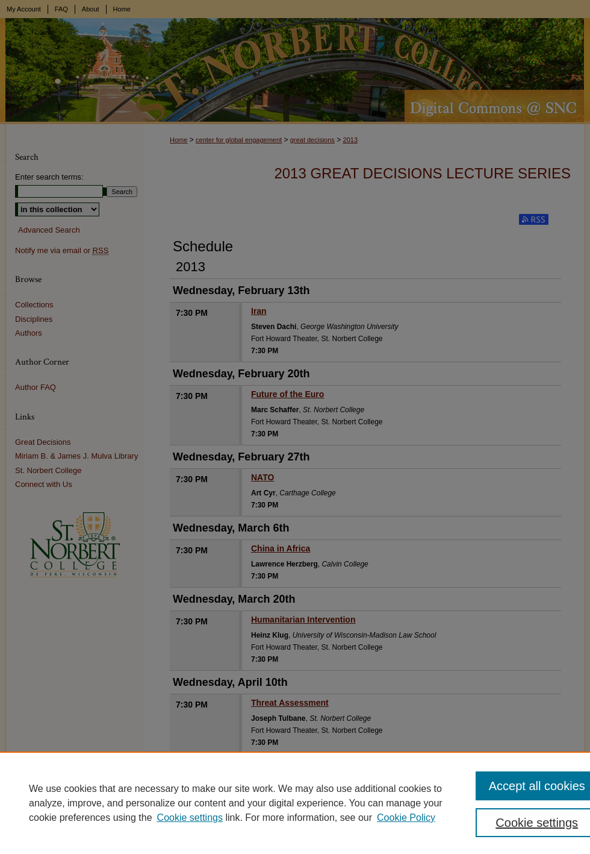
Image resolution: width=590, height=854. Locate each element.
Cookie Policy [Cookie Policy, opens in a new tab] (406, 817)
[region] (295, 803)
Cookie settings (190, 817)
